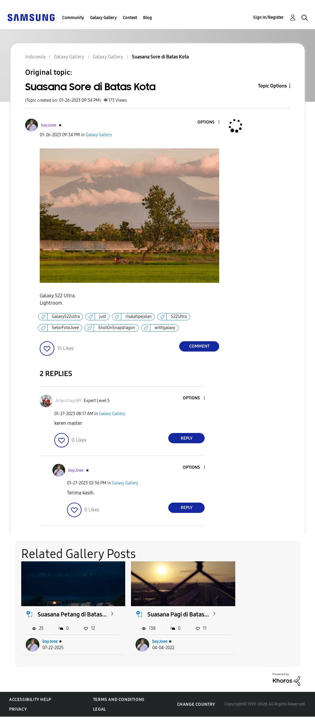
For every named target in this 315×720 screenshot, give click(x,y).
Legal (99, 712)
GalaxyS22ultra (66, 316)
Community (73, 17)
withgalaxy (165, 327)
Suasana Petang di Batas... (62, 613)
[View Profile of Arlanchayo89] (68, 400)
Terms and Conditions (119, 702)
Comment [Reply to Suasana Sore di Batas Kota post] (199, 346)
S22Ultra (179, 316)
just (102, 316)
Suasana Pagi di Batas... (158, 613)
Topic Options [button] (272, 86)
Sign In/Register (268, 17)
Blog (147, 17)
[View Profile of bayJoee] (48, 125)
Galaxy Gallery (103, 17)
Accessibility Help (30, 702)
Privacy (18, 712)
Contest (130, 17)
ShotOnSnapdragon (116, 327)
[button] (208, 122)
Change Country (196, 707)
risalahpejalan (139, 316)
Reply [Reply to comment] (187, 438)
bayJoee (50, 644)
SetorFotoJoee (65, 327)
